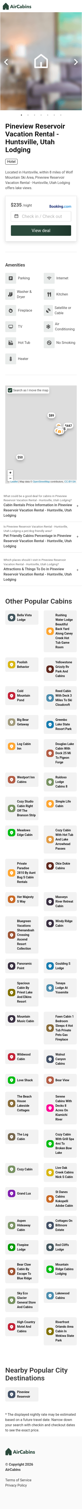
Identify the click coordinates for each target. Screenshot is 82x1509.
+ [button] (10, 472)
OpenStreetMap (41, 481)
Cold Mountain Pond (23, 695)
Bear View (62, 1080)
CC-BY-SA (70, 481)
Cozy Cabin (25, 1169)
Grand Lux (24, 1193)
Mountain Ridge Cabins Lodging (65, 1269)
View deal (41, 230)
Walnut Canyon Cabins (61, 1059)
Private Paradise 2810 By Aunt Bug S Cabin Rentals (26, 873)
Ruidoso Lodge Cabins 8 (62, 782)
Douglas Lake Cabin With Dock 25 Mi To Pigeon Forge (65, 753)
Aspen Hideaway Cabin (23, 1225)
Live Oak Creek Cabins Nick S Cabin (65, 1172)
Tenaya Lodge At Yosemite (62, 987)
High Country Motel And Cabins (26, 1326)
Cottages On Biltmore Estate (64, 1225)
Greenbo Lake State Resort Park (64, 724)
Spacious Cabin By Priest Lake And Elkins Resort (24, 992)
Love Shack (25, 1080)
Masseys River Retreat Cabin (64, 901)
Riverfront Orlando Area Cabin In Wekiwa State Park (65, 1331)
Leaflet (14, 481)
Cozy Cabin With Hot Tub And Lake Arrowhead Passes (64, 839)
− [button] (10, 478)
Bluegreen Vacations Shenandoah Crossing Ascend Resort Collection (25, 934)
